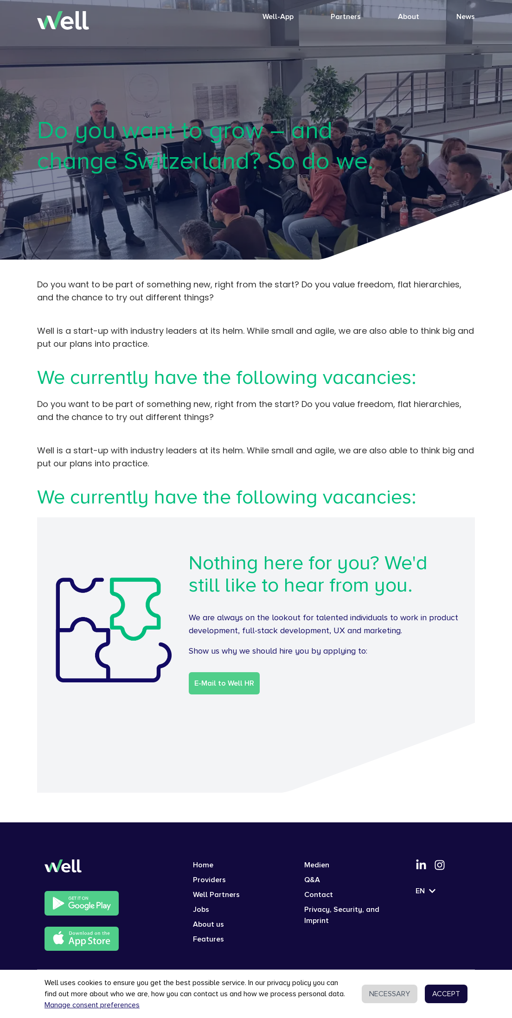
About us (208, 924)
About (408, 16)
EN (426, 891)
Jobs (201, 909)
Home (203, 865)
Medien (316, 865)
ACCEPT (446, 994)
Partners (346, 16)
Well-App (278, 16)
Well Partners (216, 894)
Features (208, 939)
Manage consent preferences (92, 1005)
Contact (318, 894)
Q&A (312, 879)
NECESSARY (389, 994)
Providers (209, 879)
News (465, 16)
